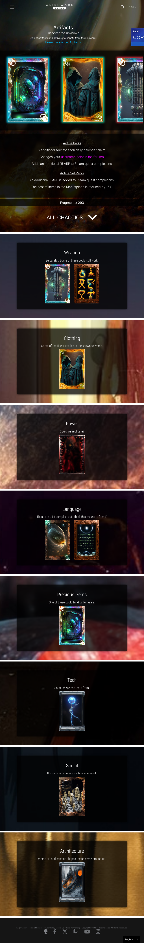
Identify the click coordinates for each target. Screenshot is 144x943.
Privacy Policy (49, 928)
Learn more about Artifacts (63, 42)
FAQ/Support (21, 928)
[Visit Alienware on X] (64, 931)
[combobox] (131, 939)
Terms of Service (35, 928)
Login (132, 7)
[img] (111, 7)
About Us (60, 928)
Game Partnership (73, 928)
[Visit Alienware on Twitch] (75, 931)
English (129, 939)
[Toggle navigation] (12, 7)
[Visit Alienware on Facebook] (54, 931)
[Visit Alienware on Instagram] (98, 931)
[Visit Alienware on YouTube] (87, 931)
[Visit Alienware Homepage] (45, 931)
